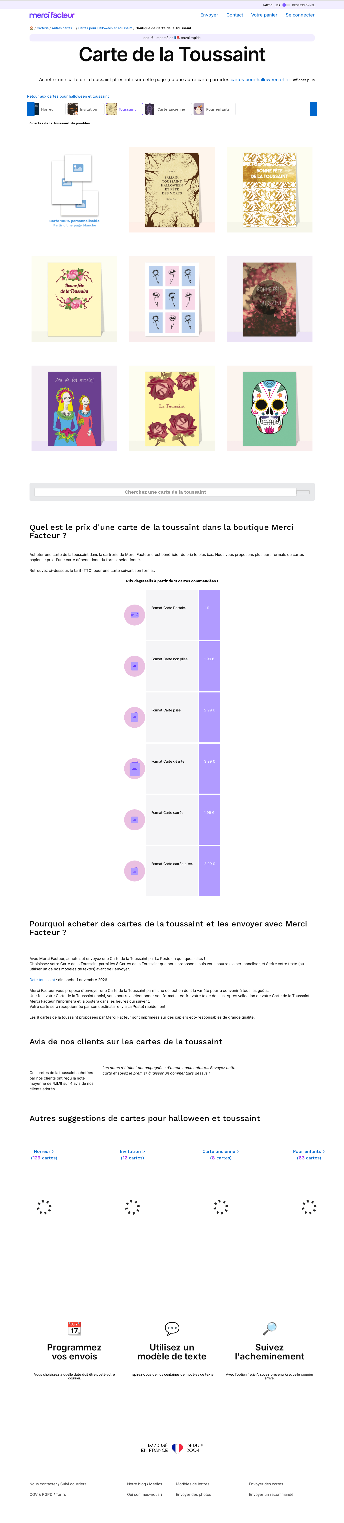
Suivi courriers (73, 1484)
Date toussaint (42, 979)
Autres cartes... (63, 28)
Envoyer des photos (193, 1494)
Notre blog (136, 1484)
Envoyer (209, 14)
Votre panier (264, 14)
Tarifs (61, 1494)
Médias (155, 1484)
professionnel (298, 4)
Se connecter (300, 14)
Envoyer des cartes (266, 1484)
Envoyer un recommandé (271, 1494)
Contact (234, 14)
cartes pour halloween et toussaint (268, 79)
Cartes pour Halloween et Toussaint (105, 28)
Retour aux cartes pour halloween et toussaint (68, 96)
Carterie (43, 28)
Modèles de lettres (192, 1484)
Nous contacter (43, 1484)
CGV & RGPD (41, 1494)
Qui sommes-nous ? (145, 1494)
